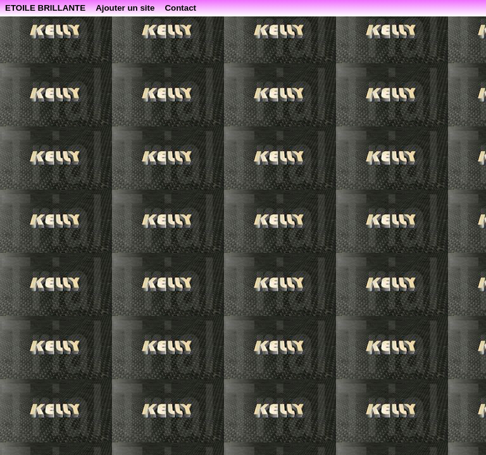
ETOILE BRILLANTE (45, 8)
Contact (180, 8)
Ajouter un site (125, 8)
